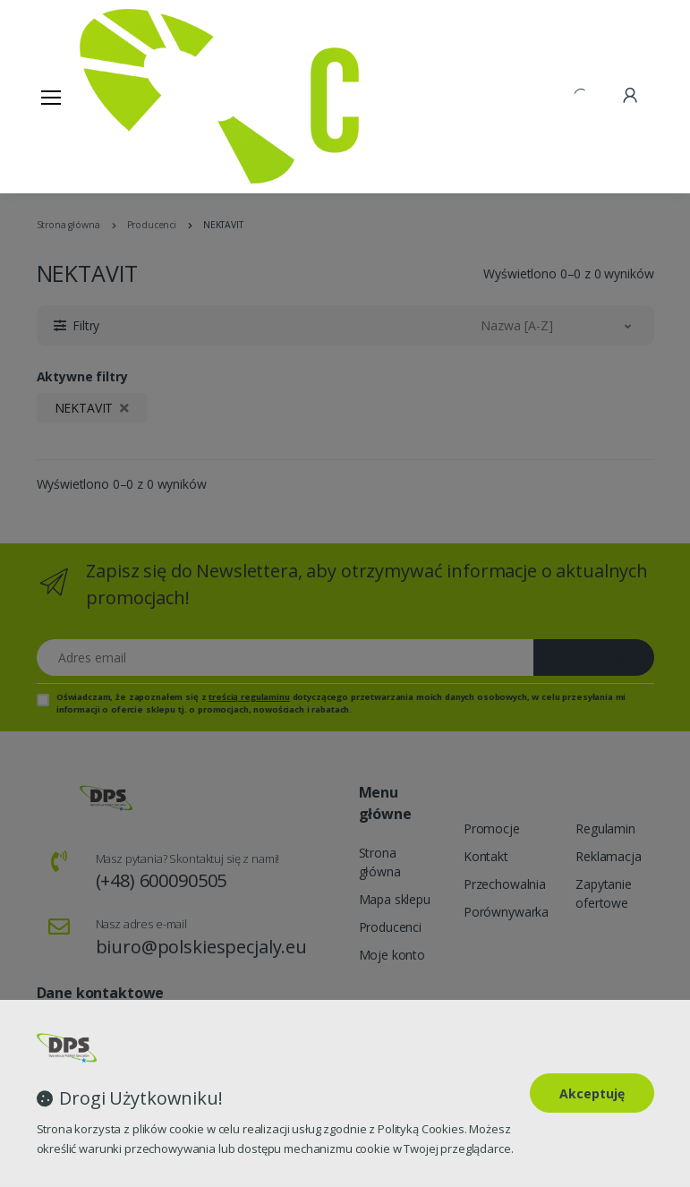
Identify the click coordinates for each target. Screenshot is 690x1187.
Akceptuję (592, 1093)
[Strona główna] (125, 96)
